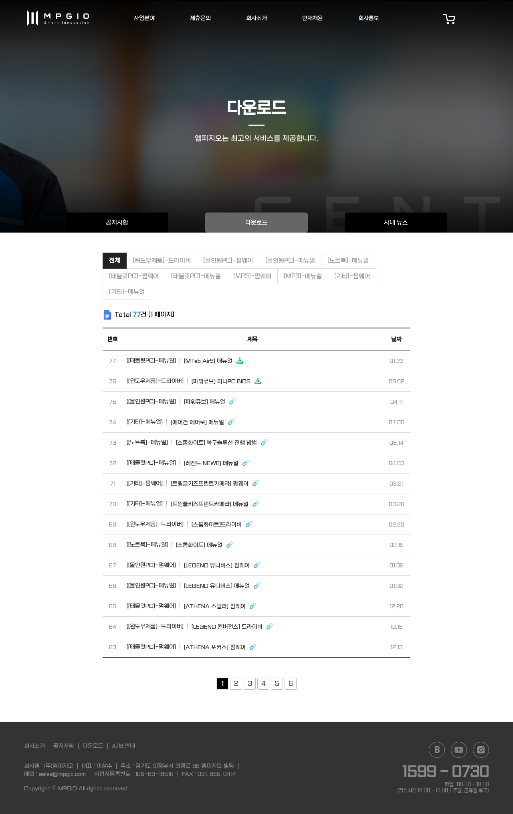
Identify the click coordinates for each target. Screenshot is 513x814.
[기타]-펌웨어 (352, 276)
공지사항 (117, 222)
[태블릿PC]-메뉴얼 (196, 276)
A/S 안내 (123, 746)
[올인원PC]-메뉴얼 (290, 260)
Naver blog (437, 750)
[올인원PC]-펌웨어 (228, 260)
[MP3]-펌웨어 (252, 276)
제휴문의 (200, 18)
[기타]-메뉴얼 (127, 292)
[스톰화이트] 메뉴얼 (180, 545)
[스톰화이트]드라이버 (190, 524)
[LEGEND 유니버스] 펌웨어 (194, 565)
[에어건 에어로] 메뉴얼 (181, 422)
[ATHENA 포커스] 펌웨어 (192, 647)
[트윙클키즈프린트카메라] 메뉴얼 (193, 504)
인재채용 (312, 18)
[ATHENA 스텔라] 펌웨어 (192, 606)
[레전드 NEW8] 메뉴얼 (188, 463)
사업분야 (144, 18)
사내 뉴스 (396, 222)
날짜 (396, 339)
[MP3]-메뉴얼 (303, 276)
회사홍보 (368, 18)
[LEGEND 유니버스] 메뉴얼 (194, 585)
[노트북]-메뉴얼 (348, 260)
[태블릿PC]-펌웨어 (134, 276)
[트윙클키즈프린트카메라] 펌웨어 (193, 483)
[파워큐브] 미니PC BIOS (194, 381)
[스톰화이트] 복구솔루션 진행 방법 (197, 442)
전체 (114, 260)
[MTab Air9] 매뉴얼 (185, 360)
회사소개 (256, 18)
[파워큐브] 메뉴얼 (181, 401)
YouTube (459, 750)
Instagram (481, 750)
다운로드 (256, 222)
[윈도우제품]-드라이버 (162, 260)
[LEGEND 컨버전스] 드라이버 (200, 626)
